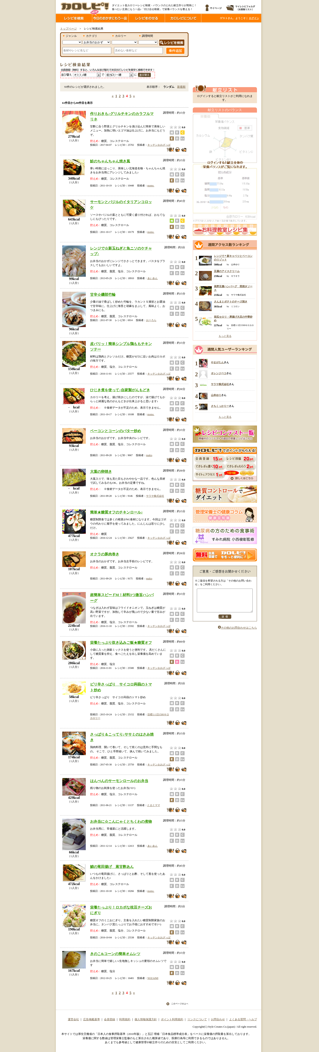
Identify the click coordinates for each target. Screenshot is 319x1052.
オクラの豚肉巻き (104, 554)
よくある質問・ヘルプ (243, 1019)
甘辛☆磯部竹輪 (103, 294)
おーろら (151, 320)
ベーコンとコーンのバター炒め (115, 431)
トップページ (68, 28)
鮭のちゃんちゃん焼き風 (110, 161)
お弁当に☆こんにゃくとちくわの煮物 (121, 821)
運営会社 (73, 1019)
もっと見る (225, 336)
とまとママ (153, 805)
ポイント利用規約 (172, 1019)
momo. (150, 185)
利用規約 (124, 1019)
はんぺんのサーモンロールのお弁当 (119, 781)
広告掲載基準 (91, 1019)
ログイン (254, 18)
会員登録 (109, 1019)
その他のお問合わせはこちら (237, 632)
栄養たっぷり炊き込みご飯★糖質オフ (121, 642)
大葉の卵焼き (101, 471)
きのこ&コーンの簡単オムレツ (115, 954)
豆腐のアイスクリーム (227, 271)
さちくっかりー (220, 406)
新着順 (181, 86)
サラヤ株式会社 (155, 496)
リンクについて (197, 1019)
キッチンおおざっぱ (159, 145)
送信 (224, 621)
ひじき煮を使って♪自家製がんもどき (120, 390)
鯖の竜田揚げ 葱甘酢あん (112, 867)
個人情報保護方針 (146, 1019)
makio (149, 455)
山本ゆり (216, 395)
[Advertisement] (225, 54)
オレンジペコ (218, 373)
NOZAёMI (152, 978)
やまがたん (217, 362)
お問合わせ (218, 1019)
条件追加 (175, 50)
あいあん (152, 278)
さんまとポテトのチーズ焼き (230, 301)
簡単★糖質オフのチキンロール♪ (116, 512)
